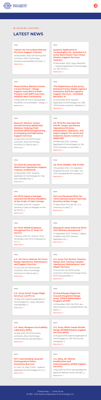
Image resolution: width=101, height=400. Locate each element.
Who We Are (22, 28)
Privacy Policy (43, 391)
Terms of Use (57, 391)
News (16, 45)
